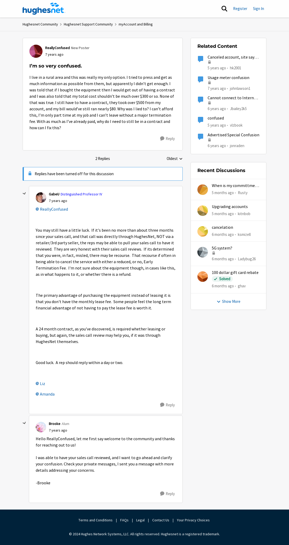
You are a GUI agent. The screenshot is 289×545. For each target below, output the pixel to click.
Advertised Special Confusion (233, 135)
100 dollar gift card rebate (235, 272)
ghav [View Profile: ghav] (242, 285)
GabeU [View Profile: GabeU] (54, 194)
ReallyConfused (54, 209)
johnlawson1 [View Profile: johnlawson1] (240, 88)
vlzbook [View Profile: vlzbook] (236, 125)
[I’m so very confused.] (58, 201)
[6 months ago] (223, 235)
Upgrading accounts (230, 206)
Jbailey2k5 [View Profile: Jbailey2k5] (238, 108)
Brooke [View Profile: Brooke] (54, 423)
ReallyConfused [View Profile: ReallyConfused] (57, 47)
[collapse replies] (24, 193)
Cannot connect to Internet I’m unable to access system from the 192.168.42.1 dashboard (233, 98)
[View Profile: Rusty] (202, 189)
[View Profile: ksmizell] (202, 231)
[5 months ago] (223, 193)
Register (240, 8)
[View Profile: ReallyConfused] (36, 51)
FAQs (124, 520)
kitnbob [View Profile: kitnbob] (244, 213)
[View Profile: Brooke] (41, 427)
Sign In (258, 8)
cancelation (222, 227)
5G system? (222, 248)
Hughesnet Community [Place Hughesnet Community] (40, 24)
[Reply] (167, 138)
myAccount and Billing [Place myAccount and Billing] (136, 24)
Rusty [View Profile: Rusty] (243, 192)
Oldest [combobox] (175, 159)
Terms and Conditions (95, 520)
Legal (140, 520)
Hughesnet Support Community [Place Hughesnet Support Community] (88, 24)
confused (216, 118)
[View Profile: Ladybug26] (202, 252)
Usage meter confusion (228, 77)
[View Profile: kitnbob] (202, 210)
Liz (42, 383)
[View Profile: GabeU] (41, 197)
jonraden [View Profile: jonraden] (237, 145)
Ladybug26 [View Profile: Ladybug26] (247, 258)
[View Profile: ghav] (202, 276)
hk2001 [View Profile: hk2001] (235, 67)
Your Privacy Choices (194, 520)
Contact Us (160, 520)
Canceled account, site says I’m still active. (232, 57)
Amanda (47, 394)
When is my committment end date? (235, 186)
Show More (228, 301)
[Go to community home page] (44, 9)
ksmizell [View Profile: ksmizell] (244, 234)
